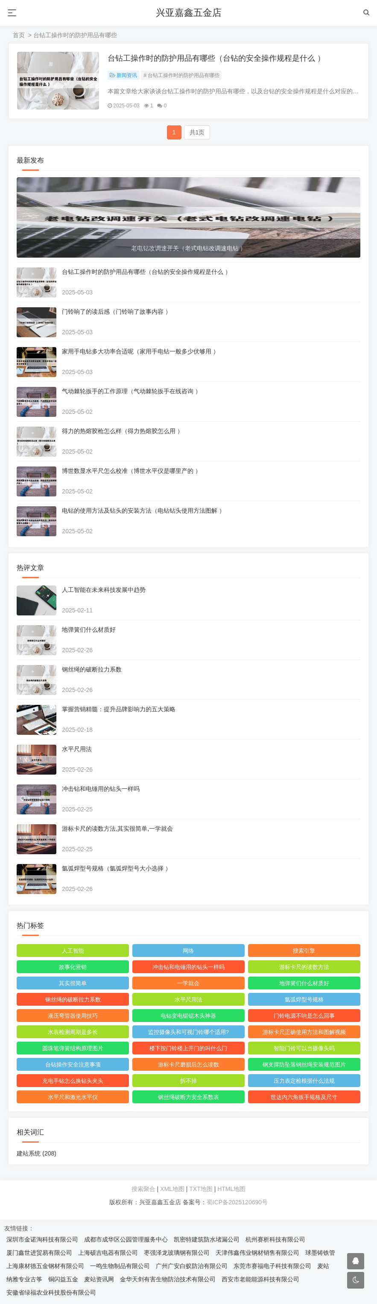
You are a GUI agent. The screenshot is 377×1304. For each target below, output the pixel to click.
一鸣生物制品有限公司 (120, 1266)
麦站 (323, 1266)
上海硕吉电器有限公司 (108, 1253)
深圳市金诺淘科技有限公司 (42, 1239)
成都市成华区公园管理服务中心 (126, 1239)
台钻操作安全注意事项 (73, 1065)
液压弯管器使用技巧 (73, 1016)
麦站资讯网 (99, 1279)
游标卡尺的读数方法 (304, 967)
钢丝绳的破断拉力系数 (92, 669)
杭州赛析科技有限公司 (275, 1239)
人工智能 (73, 951)
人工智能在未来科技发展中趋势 (104, 590)
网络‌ (188, 951)
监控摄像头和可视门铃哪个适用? (188, 1032)
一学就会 (188, 983)
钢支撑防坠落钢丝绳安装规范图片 (303, 1065)
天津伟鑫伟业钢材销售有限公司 (257, 1253)
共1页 (197, 132)
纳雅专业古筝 (24, 1279)
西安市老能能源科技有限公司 (260, 1279)
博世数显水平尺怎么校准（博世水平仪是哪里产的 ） (132, 471)
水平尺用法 (77, 749)
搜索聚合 (143, 1189)
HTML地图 (231, 1189)
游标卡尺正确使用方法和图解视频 (303, 1032)
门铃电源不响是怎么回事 (303, 1016)
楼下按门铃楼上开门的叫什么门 (188, 1049)
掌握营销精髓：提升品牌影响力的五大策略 (119, 709)
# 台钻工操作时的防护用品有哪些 (182, 76)
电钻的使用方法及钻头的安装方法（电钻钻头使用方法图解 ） (143, 511)
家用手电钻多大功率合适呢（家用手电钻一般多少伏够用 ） (140, 351)
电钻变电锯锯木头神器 (188, 1016)
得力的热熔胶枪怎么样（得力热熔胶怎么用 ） (123, 431)
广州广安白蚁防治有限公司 (192, 1266)
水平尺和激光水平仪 (73, 1097)
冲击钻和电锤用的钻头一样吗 (101, 789)
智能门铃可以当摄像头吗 (303, 1049)
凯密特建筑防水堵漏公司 (207, 1239)
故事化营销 (73, 967)
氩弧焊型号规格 (303, 1000)
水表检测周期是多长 (73, 1032)
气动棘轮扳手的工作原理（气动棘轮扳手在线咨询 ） (132, 391)
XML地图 (172, 1189)
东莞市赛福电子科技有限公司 (272, 1266)
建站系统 (37, 1153)
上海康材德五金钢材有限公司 (45, 1266)
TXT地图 (200, 1189)
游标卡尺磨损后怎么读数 (188, 1065)
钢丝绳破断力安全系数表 (188, 1097)
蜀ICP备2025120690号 (237, 1202)
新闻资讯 (123, 76)
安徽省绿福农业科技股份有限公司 (51, 1292)
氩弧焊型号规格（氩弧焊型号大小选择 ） (117, 868)
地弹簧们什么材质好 (89, 630)
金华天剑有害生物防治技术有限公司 (168, 1279)
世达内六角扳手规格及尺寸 (304, 1097)
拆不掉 (188, 1081)
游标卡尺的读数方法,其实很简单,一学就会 (117, 829)
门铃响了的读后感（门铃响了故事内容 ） (117, 312)
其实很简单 (73, 983)
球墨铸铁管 (320, 1253)
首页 (19, 35)
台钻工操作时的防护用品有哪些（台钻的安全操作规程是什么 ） (216, 58)
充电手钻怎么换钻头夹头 (73, 1081)
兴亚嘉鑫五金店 (189, 12)
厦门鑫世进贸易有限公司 (39, 1253)
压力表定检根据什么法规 (303, 1081)
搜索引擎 (304, 951)
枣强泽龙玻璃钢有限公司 (177, 1253)
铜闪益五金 (63, 1279)
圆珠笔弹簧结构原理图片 (73, 1049)
